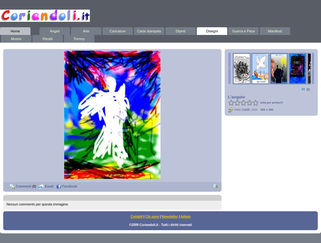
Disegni (212, 30)
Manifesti (275, 30)
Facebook (66, 186)
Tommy (79, 38)
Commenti (20, 186)
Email (46, 186)
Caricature (117, 30)
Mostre (16, 38)
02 (308, 89)
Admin (185, 216)
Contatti (137, 216)
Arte (86, 30)
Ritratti (47, 38)
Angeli (54, 30)
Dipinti (180, 30)
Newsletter (170, 216)
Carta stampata (149, 30)
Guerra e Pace (243, 30)
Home (15, 30)
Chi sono (152, 216)
